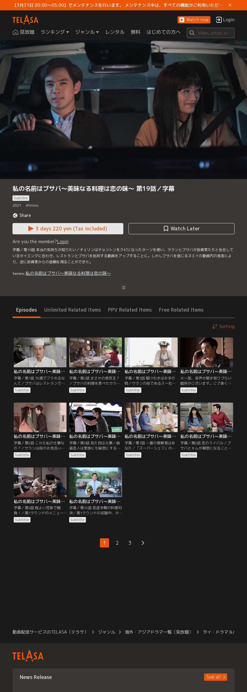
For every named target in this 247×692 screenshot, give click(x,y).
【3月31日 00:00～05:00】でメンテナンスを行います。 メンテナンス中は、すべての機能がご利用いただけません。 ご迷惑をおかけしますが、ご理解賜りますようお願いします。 (119, 5)
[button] (194, 20)
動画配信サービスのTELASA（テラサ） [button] (50, 632)
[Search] (211, 33)
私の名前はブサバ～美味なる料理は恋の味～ (68, 273)
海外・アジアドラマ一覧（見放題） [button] (159, 632)
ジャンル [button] (106, 632)
